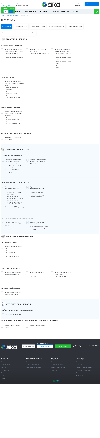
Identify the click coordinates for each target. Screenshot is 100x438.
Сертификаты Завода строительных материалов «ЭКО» (18, 33)
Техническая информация (60, 11)
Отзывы (3, 375)
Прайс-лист (43, 11)
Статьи (28, 362)
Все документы (6, 26)
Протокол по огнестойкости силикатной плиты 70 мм (38, 191)
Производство (5, 370)
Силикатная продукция (38, 26)
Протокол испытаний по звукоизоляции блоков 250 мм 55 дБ (14, 224)
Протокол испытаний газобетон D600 (63, 66)
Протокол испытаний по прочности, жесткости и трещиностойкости (14, 118)
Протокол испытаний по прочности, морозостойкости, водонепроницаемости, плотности (14, 252)
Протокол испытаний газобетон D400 (63, 58)
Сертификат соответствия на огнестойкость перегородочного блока (14, 83)
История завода (5, 364)
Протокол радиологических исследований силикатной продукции (13, 171)
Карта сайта (79, 375)
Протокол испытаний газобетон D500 (63, 62)
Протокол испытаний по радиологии (40, 53)
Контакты (75, 11)
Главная (3, 15)
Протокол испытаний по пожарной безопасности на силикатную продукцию (39, 228)
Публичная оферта (81, 373)
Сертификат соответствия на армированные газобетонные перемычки (13, 113)
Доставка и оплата (30, 11)
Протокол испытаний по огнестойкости (12, 54)
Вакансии (3, 373)
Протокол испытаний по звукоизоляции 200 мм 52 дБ (13, 96)
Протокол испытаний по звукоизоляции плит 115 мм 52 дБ (15, 197)
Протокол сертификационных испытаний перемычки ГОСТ (13, 122)
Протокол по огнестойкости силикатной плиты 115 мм (38, 196)
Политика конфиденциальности (84, 367)
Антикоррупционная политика (84, 370)
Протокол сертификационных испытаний (38, 275)
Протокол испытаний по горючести (14, 57)
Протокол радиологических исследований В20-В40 (12, 257)
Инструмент (54, 370)
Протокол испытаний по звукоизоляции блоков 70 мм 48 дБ (15, 207)
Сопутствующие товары (75, 26)
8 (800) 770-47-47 (75, 5)
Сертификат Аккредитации (37, 325)
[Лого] (51, 4)
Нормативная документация (33, 367)
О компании (16, 11)
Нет (6, 11)
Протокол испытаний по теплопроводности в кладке (12, 92)
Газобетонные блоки (21, 26)
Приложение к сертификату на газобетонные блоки (63, 54)
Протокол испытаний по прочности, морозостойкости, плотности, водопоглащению (15, 165)
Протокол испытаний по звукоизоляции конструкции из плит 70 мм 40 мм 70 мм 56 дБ (14, 202)
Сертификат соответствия (37, 272)
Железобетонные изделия (56, 26)
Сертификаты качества (32, 364)
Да (10, 11)
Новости (3, 367)
